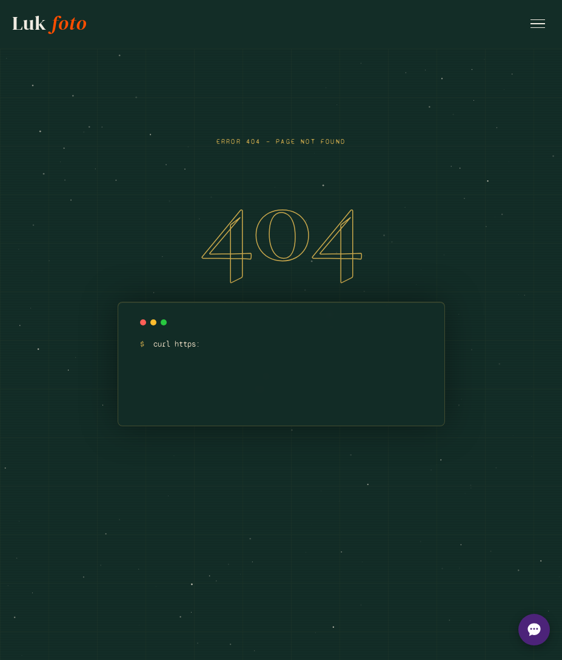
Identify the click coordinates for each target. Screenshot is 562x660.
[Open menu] (538, 24)
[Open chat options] (534, 629)
